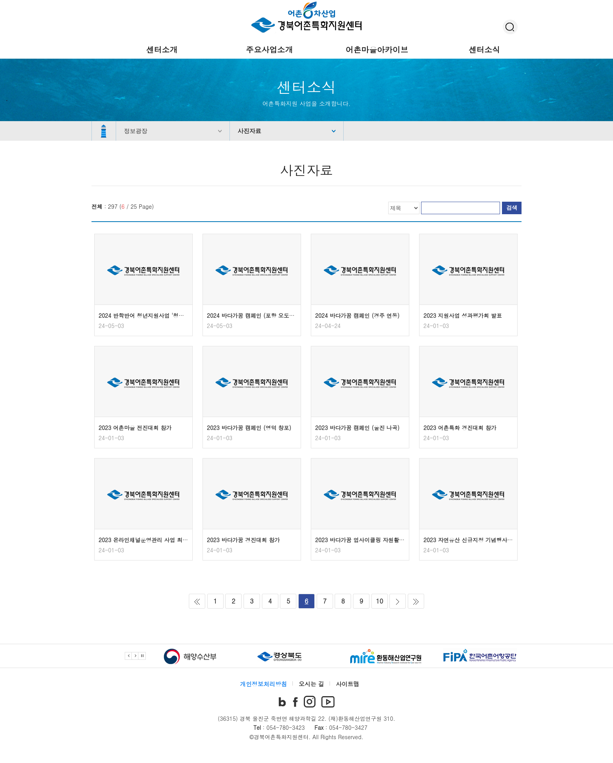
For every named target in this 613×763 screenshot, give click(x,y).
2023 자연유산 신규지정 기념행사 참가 (471, 540)
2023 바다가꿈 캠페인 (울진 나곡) (357, 428)
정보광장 (135, 130)
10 (379, 600)
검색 (511, 207)
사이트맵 (347, 684)
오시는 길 (311, 684)
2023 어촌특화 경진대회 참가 (459, 428)
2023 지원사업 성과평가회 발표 (462, 315)
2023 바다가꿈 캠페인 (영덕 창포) (249, 428)
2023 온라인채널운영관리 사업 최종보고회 (151, 540)
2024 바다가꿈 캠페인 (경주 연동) (357, 315)
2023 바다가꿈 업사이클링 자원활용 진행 (366, 540)
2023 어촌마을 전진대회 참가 (135, 428)
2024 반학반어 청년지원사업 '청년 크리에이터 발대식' (166, 315)
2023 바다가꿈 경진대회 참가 (243, 540)
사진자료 (249, 130)
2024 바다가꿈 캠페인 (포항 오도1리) (253, 315)
